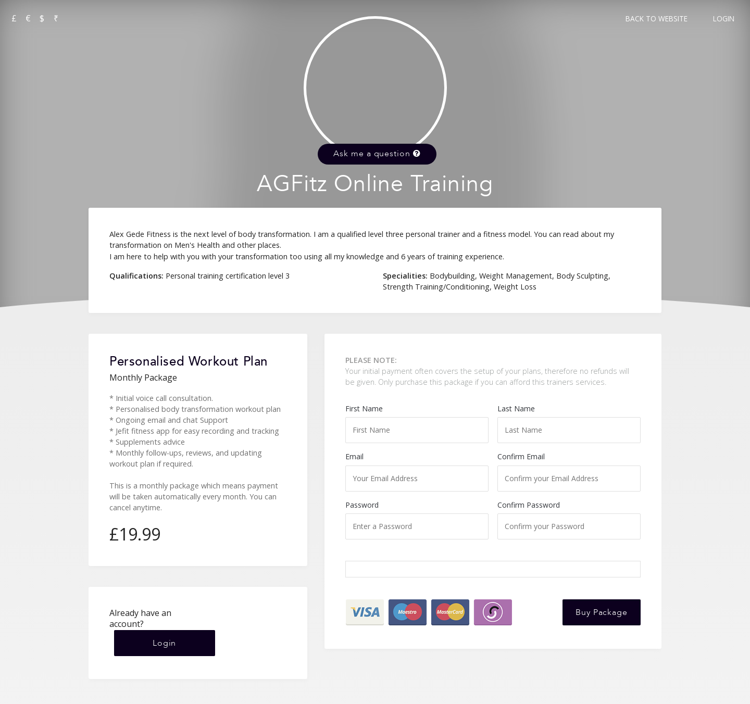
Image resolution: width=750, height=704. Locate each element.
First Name (417, 423)
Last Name (569, 423)
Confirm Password (569, 519)
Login (723, 18)
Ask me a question (376, 153)
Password (417, 519)
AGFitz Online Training (375, 184)
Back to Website (657, 18)
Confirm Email (569, 471)
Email (417, 471)
